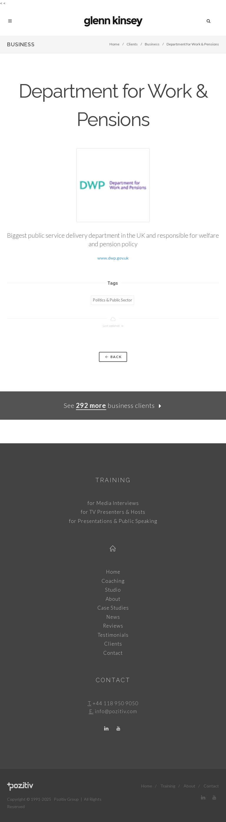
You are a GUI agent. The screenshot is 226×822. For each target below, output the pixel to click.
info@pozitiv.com (116, 711)
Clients (132, 44)
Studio (113, 590)
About (113, 599)
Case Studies (113, 608)
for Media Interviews (113, 503)
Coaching (113, 581)
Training (113, 480)
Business (152, 44)
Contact (113, 653)
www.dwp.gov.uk (113, 257)
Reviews (113, 626)
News (113, 617)
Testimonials (113, 635)
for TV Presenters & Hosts (113, 512)
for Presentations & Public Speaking (113, 521)
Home (114, 44)
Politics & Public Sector (112, 300)
